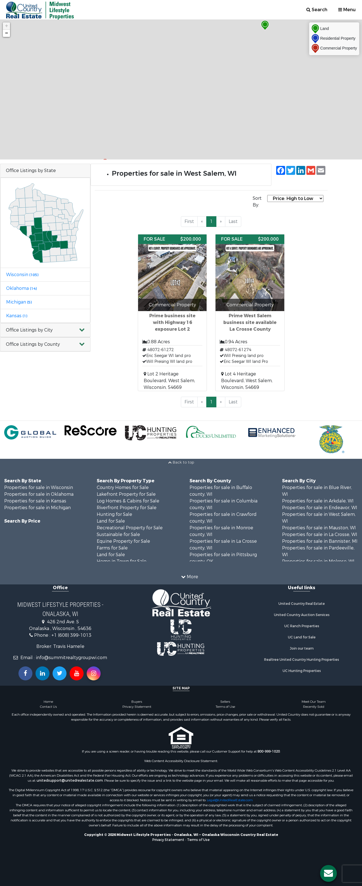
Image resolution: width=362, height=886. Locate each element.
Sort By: (257, 201)
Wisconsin (22, 275)
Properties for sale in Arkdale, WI (318, 501)
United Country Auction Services (302, 615)
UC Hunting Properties (302, 671)
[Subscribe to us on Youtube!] (77, 673)
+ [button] (6, 26)
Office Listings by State (31, 170)
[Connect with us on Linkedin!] (42, 673)
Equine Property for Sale (123, 541)
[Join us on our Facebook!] (25, 673)
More (189, 577)
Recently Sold (313, 706)
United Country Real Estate (301, 603)
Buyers (136, 701)
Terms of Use (225, 706)
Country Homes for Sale (123, 487)
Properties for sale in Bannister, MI (320, 541)
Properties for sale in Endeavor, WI (319, 508)
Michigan (19, 302)
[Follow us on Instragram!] (94, 673)
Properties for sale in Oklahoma (39, 494)
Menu (347, 10)
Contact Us (48, 706)
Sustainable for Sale (118, 534)
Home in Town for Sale (121, 561)
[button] (45, 330)
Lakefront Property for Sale (126, 494)
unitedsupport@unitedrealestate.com (70, 780)
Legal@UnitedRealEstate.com (230, 800)
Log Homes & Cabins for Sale (128, 501)
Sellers (225, 701)
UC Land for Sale (302, 637)
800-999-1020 (268, 751)
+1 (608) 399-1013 (71, 635)
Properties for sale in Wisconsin (38, 487)
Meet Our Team (314, 701)
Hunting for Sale (114, 514)
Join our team (302, 648)
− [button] (6, 33)
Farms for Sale (112, 548)
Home (48, 701)
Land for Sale (111, 521)
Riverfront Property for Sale (127, 508)
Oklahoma (21, 288)
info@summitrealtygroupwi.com (71, 658)
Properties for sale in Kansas (35, 501)
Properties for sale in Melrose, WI (318, 561)
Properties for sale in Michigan (37, 508)
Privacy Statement (136, 706)
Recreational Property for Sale (130, 528)
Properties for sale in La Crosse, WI (319, 534)
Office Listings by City (29, 330)
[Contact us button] (328, 873)
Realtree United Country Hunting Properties (301, 659)
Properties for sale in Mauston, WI (319, 528)
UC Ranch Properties (301, 626)
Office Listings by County (33, 344)
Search (316, 10)
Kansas (16, 316)
